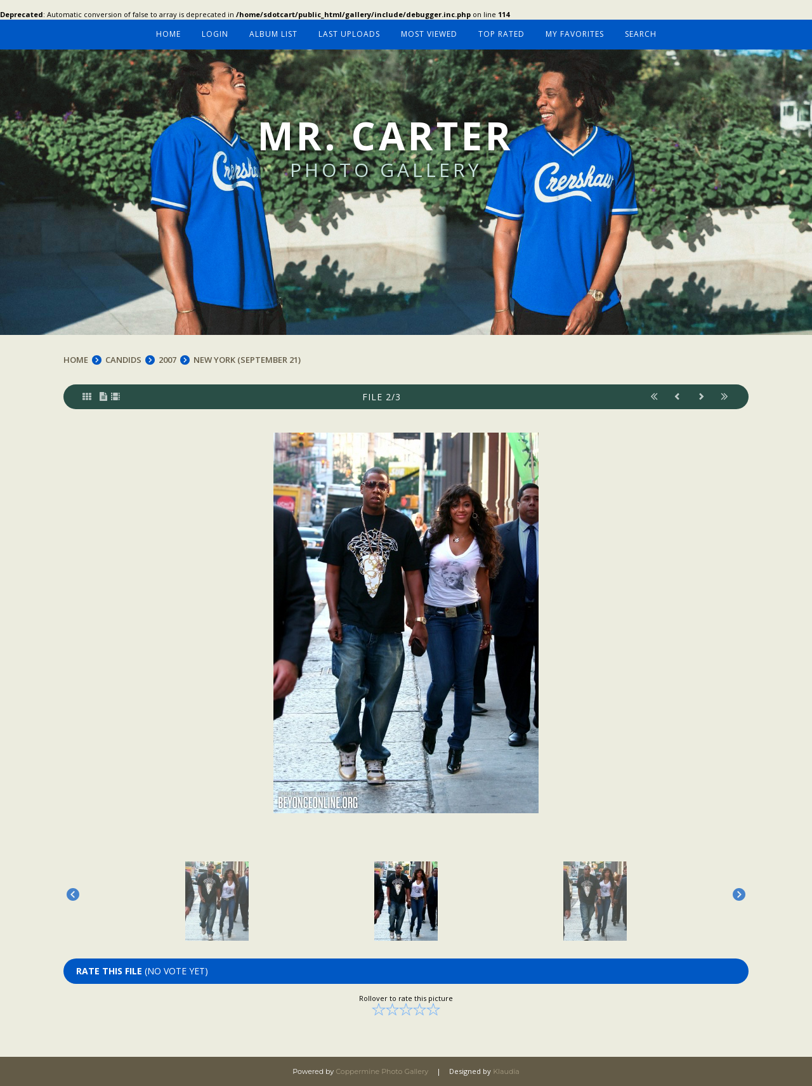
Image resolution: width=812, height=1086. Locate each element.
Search (641, 34)
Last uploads (349, 34)
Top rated (501, 34)
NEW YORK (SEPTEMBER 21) (247, 359)
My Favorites (575, 34)
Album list (273, 34)
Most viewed (429, 34)
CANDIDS (123, 359)
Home (168, 34)
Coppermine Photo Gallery (382, 1071)
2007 (167, 359)
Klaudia (506, 1071)
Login (215, 34)
